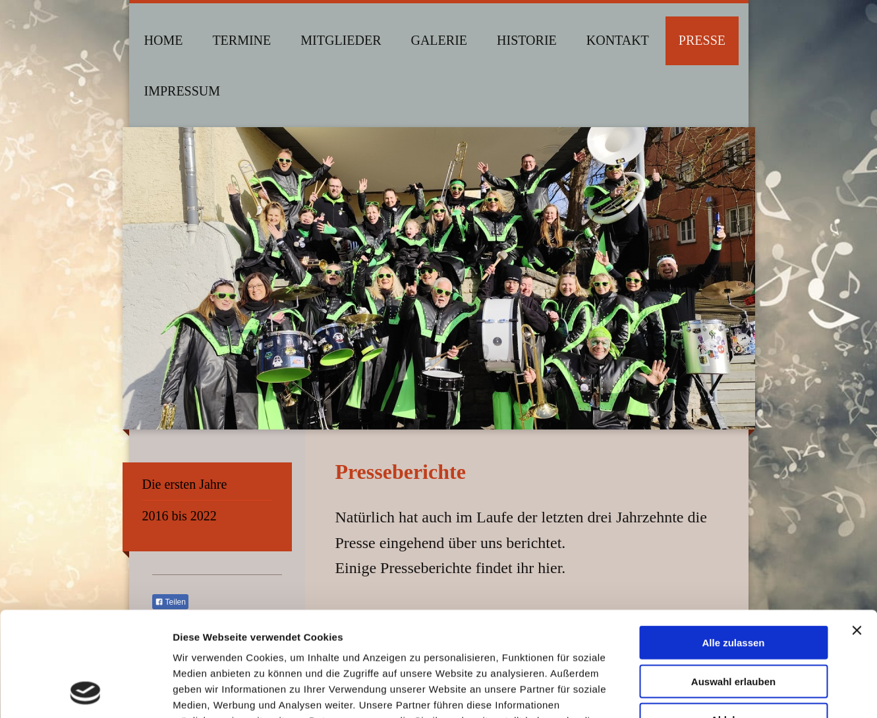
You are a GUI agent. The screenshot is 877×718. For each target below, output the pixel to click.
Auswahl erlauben (733, 583)
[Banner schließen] (856, 532)
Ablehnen (733, 621)
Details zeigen (700, 692)
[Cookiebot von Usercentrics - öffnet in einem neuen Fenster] (85, 692)
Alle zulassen (733, 544)
